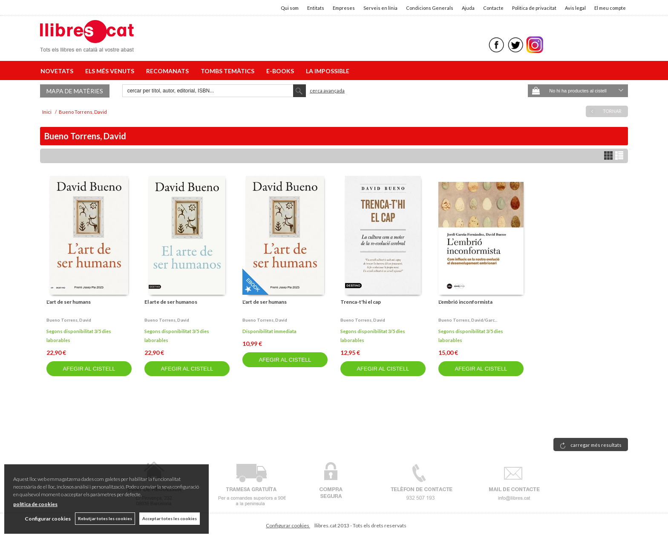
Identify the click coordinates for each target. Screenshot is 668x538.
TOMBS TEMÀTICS (229, 71)
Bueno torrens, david (68, 319)
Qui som (290, 8)
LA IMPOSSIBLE (327, 71)
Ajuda (468, 8)
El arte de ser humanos (170, 302)
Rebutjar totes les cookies (105, 518)
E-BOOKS (281, 71)
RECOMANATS (168, 71)
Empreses (344, 8)
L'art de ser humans (68, 302)
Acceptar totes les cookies (169, 518)
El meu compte (610, 8)
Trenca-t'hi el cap (360, 302)
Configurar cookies (288, 525)
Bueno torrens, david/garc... (467, 319)
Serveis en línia (380, 8)
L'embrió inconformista (465, 302)
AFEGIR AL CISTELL (89, 368)
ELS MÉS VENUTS (111, 71)
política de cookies (35, 504)
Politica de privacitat (534, 8)
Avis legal (575, 8)
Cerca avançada (327, 90)
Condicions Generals (429, 8)
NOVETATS (58, 71)
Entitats (315, 8)
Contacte (493, 8)
